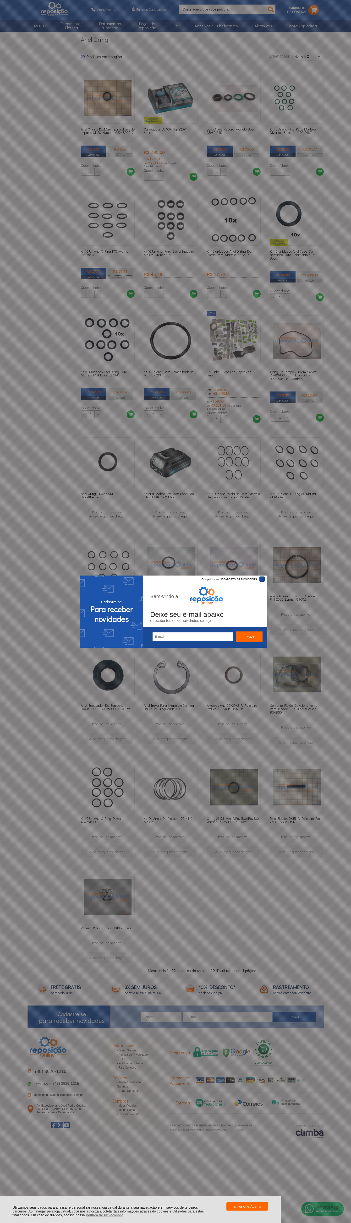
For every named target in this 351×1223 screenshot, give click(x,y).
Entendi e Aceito (247, 1206)
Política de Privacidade (104, 1215)
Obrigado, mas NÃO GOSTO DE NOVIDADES (229, 579)
